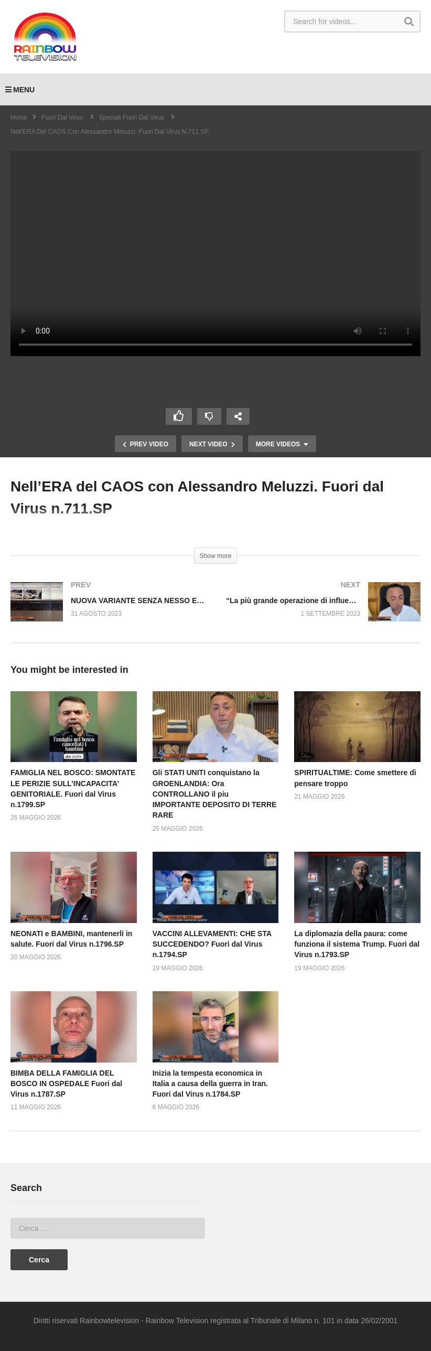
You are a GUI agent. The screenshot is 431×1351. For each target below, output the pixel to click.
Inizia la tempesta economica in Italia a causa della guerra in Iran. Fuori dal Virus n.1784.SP (210, 1084)
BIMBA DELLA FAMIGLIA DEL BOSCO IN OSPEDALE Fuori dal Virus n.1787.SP (66, 1084)
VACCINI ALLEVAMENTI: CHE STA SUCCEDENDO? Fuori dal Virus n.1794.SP (212, 944)
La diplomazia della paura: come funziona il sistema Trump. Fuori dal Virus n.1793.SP (356, 944)
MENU (20, 89)
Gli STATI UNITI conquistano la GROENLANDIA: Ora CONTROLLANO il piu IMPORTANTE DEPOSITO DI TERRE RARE (215, 793)
